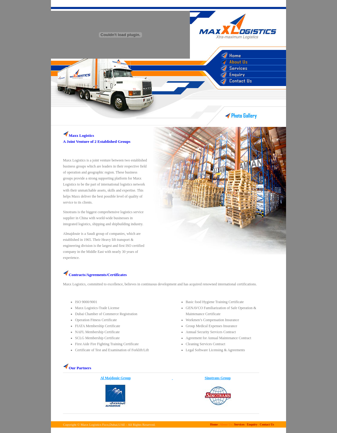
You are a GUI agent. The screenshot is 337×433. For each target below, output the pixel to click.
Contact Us (267, 424)
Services (239, 424)
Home (214, 424)
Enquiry (252, 424)
